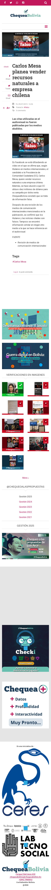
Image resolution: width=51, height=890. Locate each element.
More (24, 478)
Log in (16, 272)
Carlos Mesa (20, 261)
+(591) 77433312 (25, 880)
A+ (8, 108)
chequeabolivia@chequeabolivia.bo (25, 877)
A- (4, 108)
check (6, 67)
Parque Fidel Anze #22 (25, 874)
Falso (27, 107)
